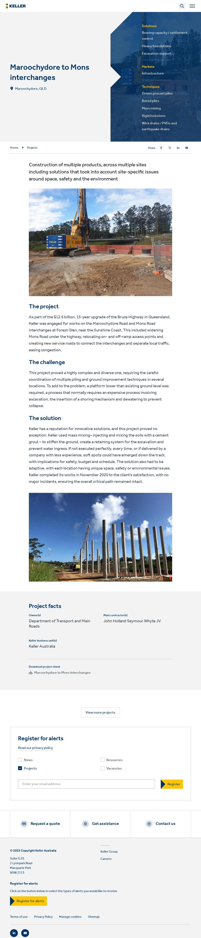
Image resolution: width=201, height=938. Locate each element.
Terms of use (19, 917)
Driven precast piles (157, 93)
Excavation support (157, 53)
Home (14, 148)
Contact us (165, 824)
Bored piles (150, 101)
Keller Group (109, 852)
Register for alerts (30, 901)
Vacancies (114, 768)
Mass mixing (151, 108)
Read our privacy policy (35, 748)
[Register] (172, 784)
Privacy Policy (43, 917)
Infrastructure (153, 73)
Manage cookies (70, 917)
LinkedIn (14, 933)
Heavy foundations (156, 46)
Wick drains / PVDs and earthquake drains (159, 126)
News (28, 760)
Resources (114, 760)
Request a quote (45, 824)
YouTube (25, 933)
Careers (106, 859)
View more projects (100, 712)
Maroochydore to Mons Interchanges (62, 672)
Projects (32, 148)
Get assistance (105, 824)
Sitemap (94, 917)
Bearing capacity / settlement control (164, 35)
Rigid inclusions (154, 116)
